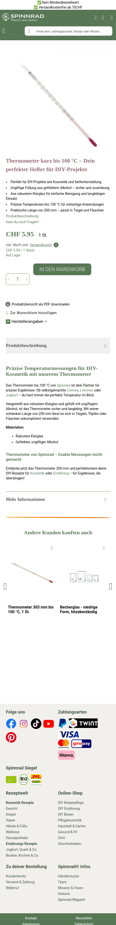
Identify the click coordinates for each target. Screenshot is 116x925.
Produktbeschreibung (22, 216)
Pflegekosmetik (70, 820)
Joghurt (12, 395)
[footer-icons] (11, 724)
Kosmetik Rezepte (20, 803)
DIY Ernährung (69, 808)
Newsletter (84, 918)
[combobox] (68, 31)
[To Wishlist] (51, 547)
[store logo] (23, 18)
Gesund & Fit (67, 832)
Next (110, 586)
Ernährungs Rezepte (21, 844)
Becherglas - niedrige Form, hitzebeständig (79, 609)
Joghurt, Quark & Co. (21, 849)
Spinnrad (63, 385)
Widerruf (12, 888)
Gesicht (11, 808)
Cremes (73, 390)
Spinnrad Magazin (71, 900)
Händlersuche (68, 876)
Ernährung (61, 473)
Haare (10, 820)
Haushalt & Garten (72, 826)
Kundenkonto (16, 876)
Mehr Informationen (25, 499)
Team (62, 882)
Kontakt (31, 918)
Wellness (13, 832)
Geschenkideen (69, 844)
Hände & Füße (16, 826)
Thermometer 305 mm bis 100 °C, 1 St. (31, 609)
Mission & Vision (70, 888)
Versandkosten (41, 245)
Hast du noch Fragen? (22, 222)
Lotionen (86, 390)
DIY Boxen (65, 814)
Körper (11, 814)
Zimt (61, 838)
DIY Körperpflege (71, 803)
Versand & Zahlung (20, 882)
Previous (6, 586)
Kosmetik (37, 473)
